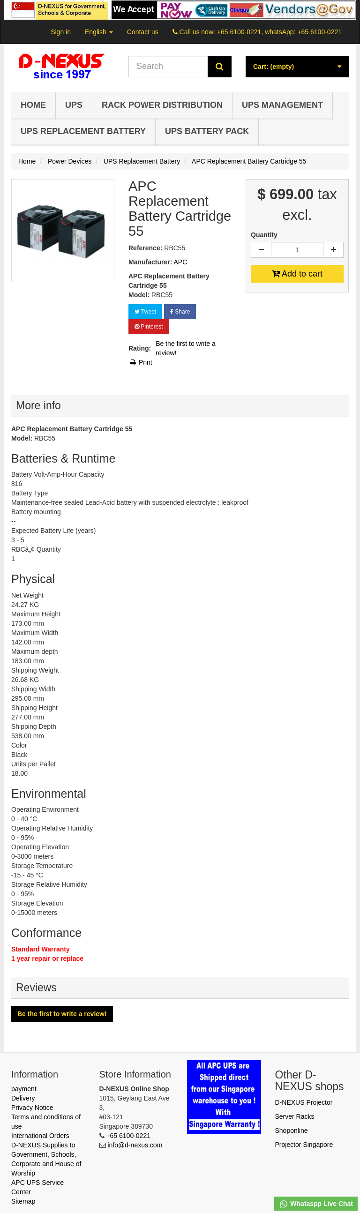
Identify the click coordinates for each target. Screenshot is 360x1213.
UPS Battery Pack (207, 131)
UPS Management (282, 105)
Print (140, 362)
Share (180, 311)
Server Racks (295, 1116)
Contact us (142, 32)
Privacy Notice (32, 1107)
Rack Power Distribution (162, 105)
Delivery (23, 1098)
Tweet (145, 311)
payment (24, 1089)
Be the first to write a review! (186, 348)
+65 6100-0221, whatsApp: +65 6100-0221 (279, 32)
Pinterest (149, 326)
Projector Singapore (304, 1144)
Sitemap (23, 1201)
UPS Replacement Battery (83, 131)
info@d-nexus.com (134, 1145)
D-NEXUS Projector (304, 1102)
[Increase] (333, 250)
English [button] (99, 32)
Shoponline (291, 1130)
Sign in (61, 32)
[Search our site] (168, 66)
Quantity (264, 235)
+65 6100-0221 (128, 1135)
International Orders (40, 1135)
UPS (73, 105)
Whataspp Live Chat (316, 1204)
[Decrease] (261, 250)
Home (33, 105)
